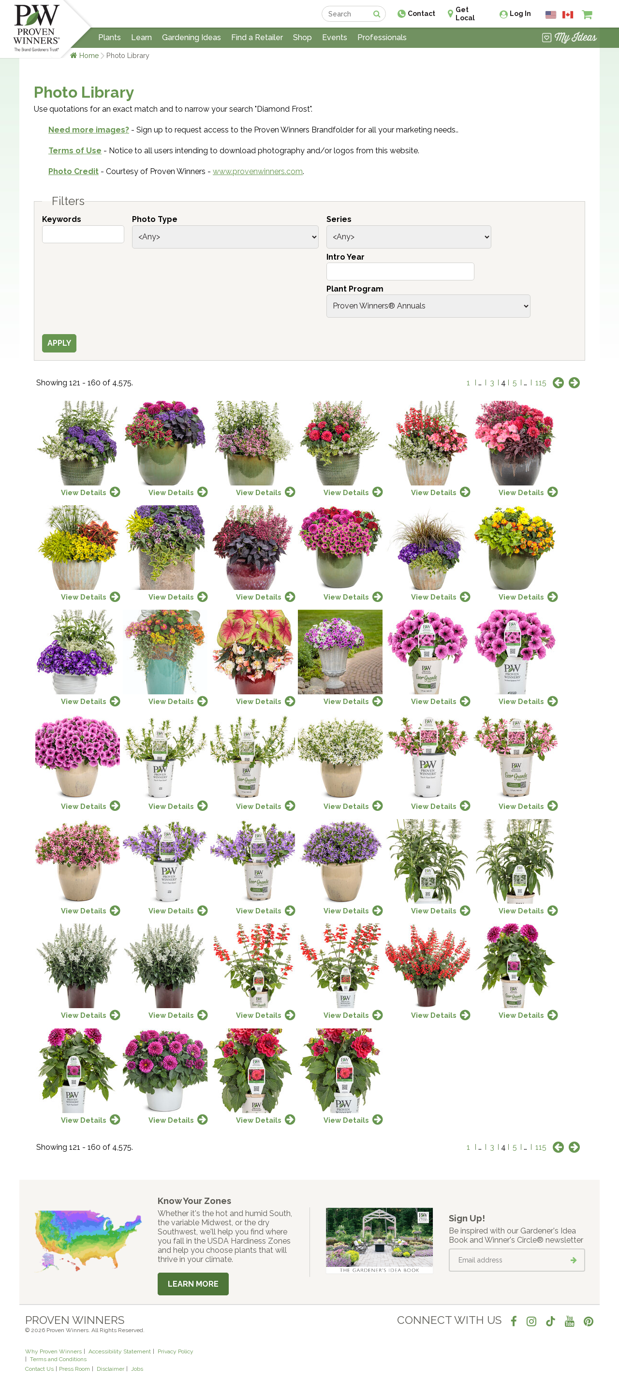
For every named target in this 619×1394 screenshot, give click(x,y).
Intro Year (345, 257)
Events (334, 37)
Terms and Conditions (58, 1359)
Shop (302, 37)
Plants (109, 37)
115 (540, 382)
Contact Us (39, 1368)
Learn (141, 37)
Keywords (61, 219)
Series (339, 219)
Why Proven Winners (53, 1351)
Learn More (193, 1284)
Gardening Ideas (191, 37)
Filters (68, 201)
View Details (83, 492)
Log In (520, 13)
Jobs (137, 1368)
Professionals (382, 37)
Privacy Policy (175, 1351)
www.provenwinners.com (258, 171)
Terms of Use (75, 150)
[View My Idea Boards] (569, 38)
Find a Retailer (257, 37)
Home (89, 55)
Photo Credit (73, 171)
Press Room (74, 1368)
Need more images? (88, 129)
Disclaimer (110, 1368)
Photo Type (154, 219)
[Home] (36, 29)
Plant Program (354, 288)
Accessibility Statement (119, 1351)
